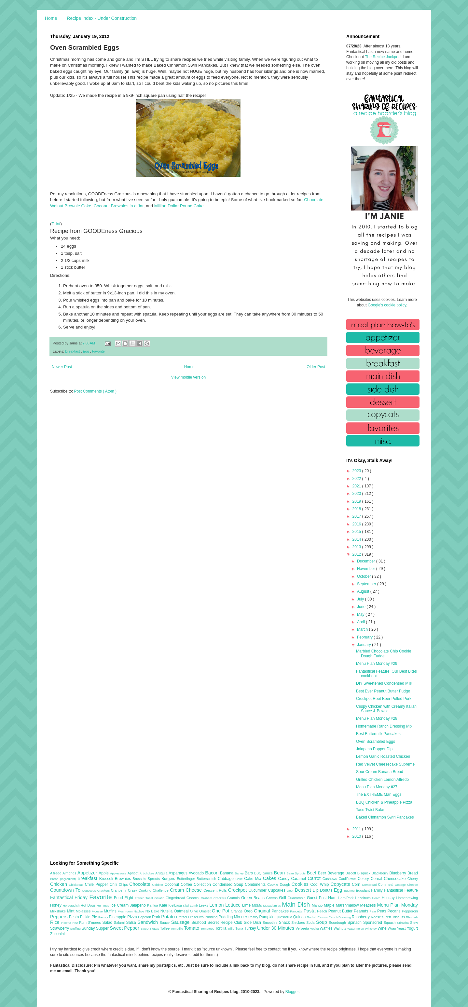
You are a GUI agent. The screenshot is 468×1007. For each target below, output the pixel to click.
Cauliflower (348, 879)
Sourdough (338, 922)
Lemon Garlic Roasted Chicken (383, 756)
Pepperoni (410, 911)
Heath (377, 898)
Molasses (84, 911)
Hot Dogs (89, 905)
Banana (227, 873)
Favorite (98, 351)
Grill (283, 898)
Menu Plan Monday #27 (376, 787)
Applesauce (119, 873)
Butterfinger (187, 879)
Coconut (172, 884)
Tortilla (221, 928)
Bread (412, 873)
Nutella (167, 911)
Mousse (98, 911)
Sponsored (373, 922)
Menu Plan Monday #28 (376, 718)
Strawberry (60, 928)
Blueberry (398, 873)
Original (262, 910)
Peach (322, 911)
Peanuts (361, 911)
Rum (83, 922)
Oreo (249, 911)
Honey (56, 905)
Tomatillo (177, 928)
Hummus (103, 905)
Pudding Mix (229, 917)
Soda (311, 922)
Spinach (355, 922)
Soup (322, 922)
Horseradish (72, 905)
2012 (357, 554)
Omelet (205, 911)
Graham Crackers (214, 898)
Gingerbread (176, 898)
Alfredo (56, 873)
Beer (322, 873)
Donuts (327, 890)
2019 (357, 501)
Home (51, 18)
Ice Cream (120, 905)
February (365, 637)
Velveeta (303, 928)
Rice (55, 922)
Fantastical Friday (69, 897)
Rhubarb (412, 917)
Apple (104, 873)
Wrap (392, 928)
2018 (357, 509)
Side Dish (253, 922)
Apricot (134, 873)
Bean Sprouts (296, 873)
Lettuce (233, 905)
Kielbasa (175, 905)
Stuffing (76, 928)
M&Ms (257, 905)
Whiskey (371, 928)
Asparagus (178, 873)
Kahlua (153, 905)
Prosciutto (196, 917)
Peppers (59, 916)
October (364, 576)
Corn (357, 884)
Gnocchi (193, 898)
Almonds (69, 873)
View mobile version (188, 377)
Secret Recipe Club (226, 922)
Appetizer (88, 872)
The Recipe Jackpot (382, 57)
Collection (203, 884)
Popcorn (145, 917)
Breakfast (73, 351)
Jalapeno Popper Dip (374, 749)
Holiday (389, 898)
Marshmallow (348, 905)
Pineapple (118, 917)
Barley (240, 873)
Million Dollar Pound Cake (179, 205)
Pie (94, 917)
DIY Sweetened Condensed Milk (384, 683)
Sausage (181, 922)
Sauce (165, 922)
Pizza (132, 917)
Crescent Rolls (215, 890)
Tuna (239, 928)
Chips (124, 884)
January (364, 644)
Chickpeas (77, 884)
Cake (239, 879)
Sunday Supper (96, 928)
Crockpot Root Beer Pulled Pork (383, 698)
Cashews (330, 879)
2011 (357, 829)
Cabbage (226, 878)
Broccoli (107, 878)
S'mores (95, 922)
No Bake (152, 911)
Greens (272, 898)
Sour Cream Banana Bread (379, 771)
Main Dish (297, 904)
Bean (280, 872)
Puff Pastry (250, 917)
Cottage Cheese (406, 884)
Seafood (199, 922)
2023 (357, 471)
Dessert (304, 890)
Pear (373, 911)
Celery (364, 878)
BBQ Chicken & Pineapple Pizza (384, 802)
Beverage (336, 873)
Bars (249, 873)
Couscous (89, 890)
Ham (333, 898)
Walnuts (340, 928)
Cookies (301, 884)
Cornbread (370, 884)
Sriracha (403, 922)
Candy (284, 878)
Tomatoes (208, 928)
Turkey (250, 928)
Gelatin (159, 898)
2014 (357, 539)
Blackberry (381, 873)
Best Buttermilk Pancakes (378, 733)
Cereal (377, 878)
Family (377, 890)
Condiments (256, 884)
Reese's (377, 917)
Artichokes (147, 873)
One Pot (221, 910)
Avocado (197, 873)
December (366, 561)
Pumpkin (267, 917)
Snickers (298, 922)
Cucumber (258, 890)
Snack (285, 922)
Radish (312, 917)
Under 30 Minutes (276, 928)
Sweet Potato (150, 928)
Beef (312, 872)
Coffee (187, 884)
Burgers (169, 878)
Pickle (85, 917)
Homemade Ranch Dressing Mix (384, 726)
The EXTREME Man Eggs (378, 794)
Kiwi (186, 905)
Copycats (341, 884)
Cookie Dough (279, 884)
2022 (357, 478)
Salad (108, 922)
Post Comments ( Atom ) (95, 391)
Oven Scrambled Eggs (375, 741)
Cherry (412, 879)
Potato (168, 916)
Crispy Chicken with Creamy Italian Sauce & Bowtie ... (386, 708)
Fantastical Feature (401, 890)
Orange (237, 911)
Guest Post (317, 898)
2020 (357, 493)
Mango (318, 905)
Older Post (316, 367)
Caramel (299, 878)
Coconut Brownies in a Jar (119, 205)
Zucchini (57, 934)
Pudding (212, 917)
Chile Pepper (97, 884)
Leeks (204, 905)
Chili (114, 884)
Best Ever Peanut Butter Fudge (383, 691)
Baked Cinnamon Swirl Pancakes (385, 817)
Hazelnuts (363, 898)
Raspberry (361, 917)
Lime (247, 905)
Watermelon (356, 928)
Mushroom (126, 911)
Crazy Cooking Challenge (149, 890)
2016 (357, 524)
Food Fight (124, 898)
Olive (194, 911)
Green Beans (253, 898)
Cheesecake (395, 878)
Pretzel (182, 917)
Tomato (192, 928)
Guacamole (297, 898)
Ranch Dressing (340, 917)
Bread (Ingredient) (63, 879)
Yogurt (412, 928)
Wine (383, 928)
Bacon (212, 872)
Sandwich (148, 922)
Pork (156, 917)
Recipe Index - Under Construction (102, 18)
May (361, 614)
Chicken (59, 884)
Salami (120, 922)
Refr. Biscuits (395, 917)
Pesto (74, 917)
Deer (291, 890)
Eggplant (363, 890)
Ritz (75, 922)
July (361, 599)
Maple (330, 905)
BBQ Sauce (264, 873)
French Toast (145, 898)
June (361, 606)
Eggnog (350, 890)
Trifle (231, 928)
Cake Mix (253, 878)
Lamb (194, 905)
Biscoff (351, 873)
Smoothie (271, 922)
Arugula (162, 873)
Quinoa (300, 917)
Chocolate (140, 884)
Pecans (395, 911)
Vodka (315, 928)
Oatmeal (182, 911)
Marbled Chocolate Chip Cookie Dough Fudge (383, 653)
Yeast (402, 928)
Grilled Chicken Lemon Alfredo (382, 779)
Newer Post (62, 367)
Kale (163, 905)
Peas (382, 911)
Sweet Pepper (125, 928)
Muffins (111, 911)
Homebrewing (407, 898)
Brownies (124, 878)
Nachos (139, 911)
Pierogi (103, 917)
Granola (234, 898)
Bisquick (364, 873)
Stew (414, 922)
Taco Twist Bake (370, 809)
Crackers (104, 890)
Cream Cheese (186, 890)
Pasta (310, 910)
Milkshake (58, 911)
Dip (316, 890)
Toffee (165, 928)
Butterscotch (207, 879)
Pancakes (280, 911)
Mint (71, 911)
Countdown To (66, 890)
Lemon (217, 905)
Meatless (368, 905)
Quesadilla (284, 917)
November (366, 568)
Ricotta (66, 922)
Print (55, 223)
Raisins (322, 917)
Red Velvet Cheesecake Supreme (385, 764)
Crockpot (238, 890)
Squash (390, 922)
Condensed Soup (229, 884)
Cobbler (158, 884)
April (361, 622)
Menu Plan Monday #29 (376, 663)
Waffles (327, 928)
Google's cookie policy (387, 305)
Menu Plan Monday (397, 905)
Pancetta (296, 911)
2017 (357, 516)
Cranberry (119, 890)
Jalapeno (138, 905)
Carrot (315, 878)
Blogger (292, 991)
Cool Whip (320, 884)
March (363, 629)
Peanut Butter (341, 911)
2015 (357, 531)
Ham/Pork (346, 898)
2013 (357, 547)
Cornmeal (386, 884)
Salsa (132, 922)
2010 (357, 836)
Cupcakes (277, 890)
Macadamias (272, 905)
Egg (86, 351)
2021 (357, 486)
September (367, 584)
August (363, 591)
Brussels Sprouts (146, 879)
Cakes (270, 878)
